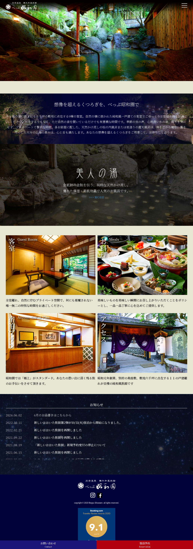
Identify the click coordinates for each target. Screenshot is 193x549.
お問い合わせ (48, 544)
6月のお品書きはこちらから (53, 415)
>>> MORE (96, 197)
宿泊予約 (145, 544)
